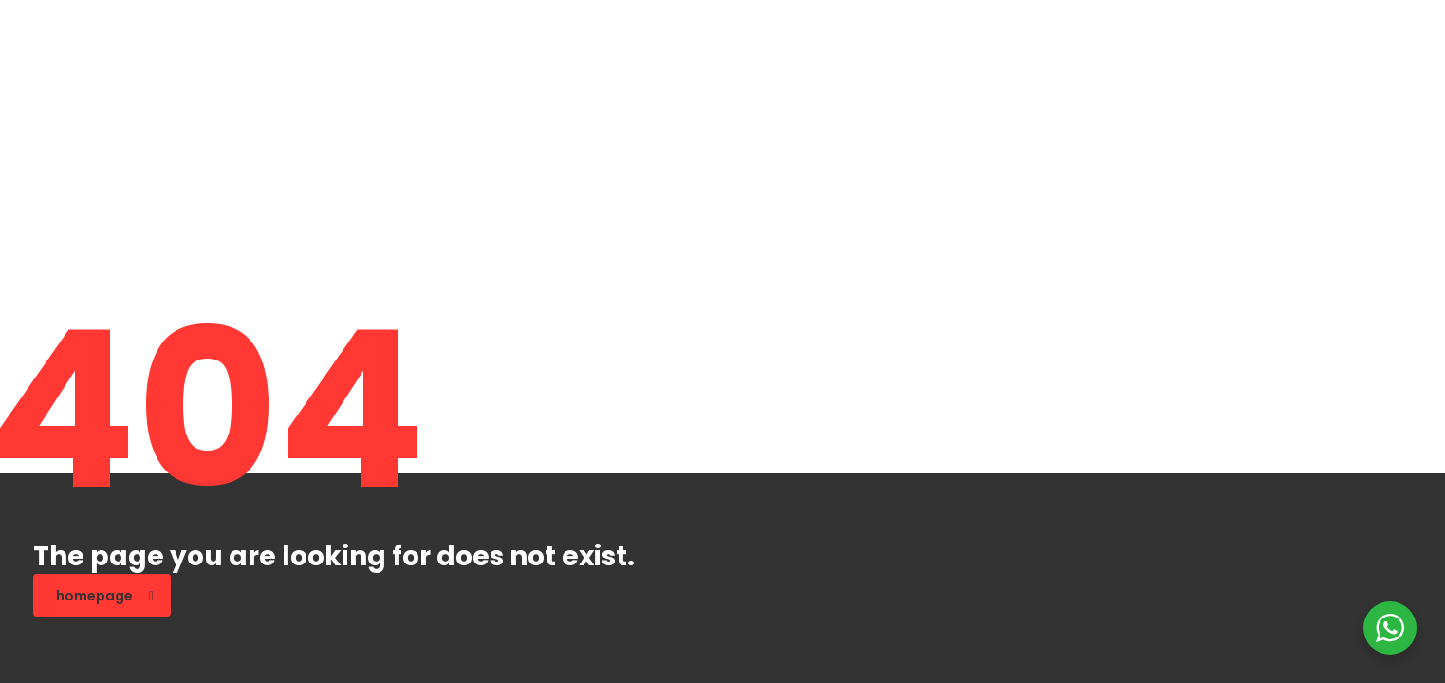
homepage (105, 595)
